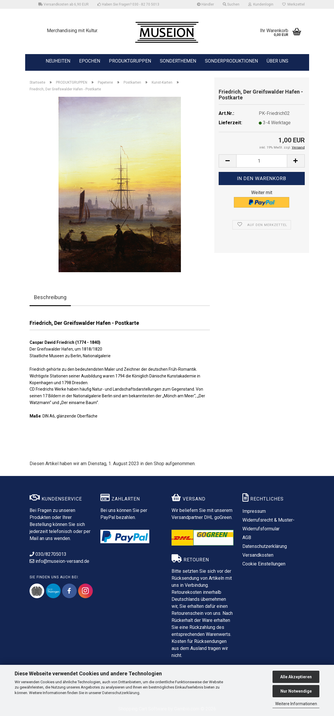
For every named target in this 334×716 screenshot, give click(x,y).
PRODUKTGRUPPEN (130, 60)
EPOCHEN (89, 60)
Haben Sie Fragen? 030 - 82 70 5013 (128, 4)
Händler (205, 4)
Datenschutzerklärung (120, 693)
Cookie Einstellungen (263, 564)
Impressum (254, 511)
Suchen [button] (231, 4)
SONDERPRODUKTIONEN (231, 60)
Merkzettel (293, 4)
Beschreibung (50, 297)
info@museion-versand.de (59, 561)
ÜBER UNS (277, 61)
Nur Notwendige (296, 691)
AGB (246, 537)
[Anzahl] (261, 161)
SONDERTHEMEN (178, 60)
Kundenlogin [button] (260, 4)
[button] (227, 161)
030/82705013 (48, 554)
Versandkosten (257, 555)
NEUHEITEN (58, 60)
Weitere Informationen (296, 703)
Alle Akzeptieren (296, 676)
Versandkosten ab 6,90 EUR (63, 4)
